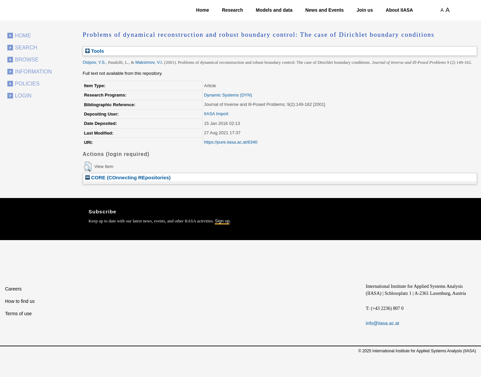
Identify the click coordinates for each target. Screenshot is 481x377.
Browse (27, 59)
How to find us (20, 301)
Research (232, 10)
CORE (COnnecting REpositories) (128, 177)
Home (202, 10)
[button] (88, 167)
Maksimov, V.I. (149, 62)
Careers (13, 289)
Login (23, 96)
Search (26, 47)
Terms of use (18, 313)
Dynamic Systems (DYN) (228, 95)
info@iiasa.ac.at (382, 323)
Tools (94, 51)
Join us (364, 10)
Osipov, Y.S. (94, 62)
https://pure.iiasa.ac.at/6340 (231, 142)
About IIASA (399, 10)
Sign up (222, 220)
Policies (27, 83)
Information (33, 71)
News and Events (324, 10)
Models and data (274, 10)
